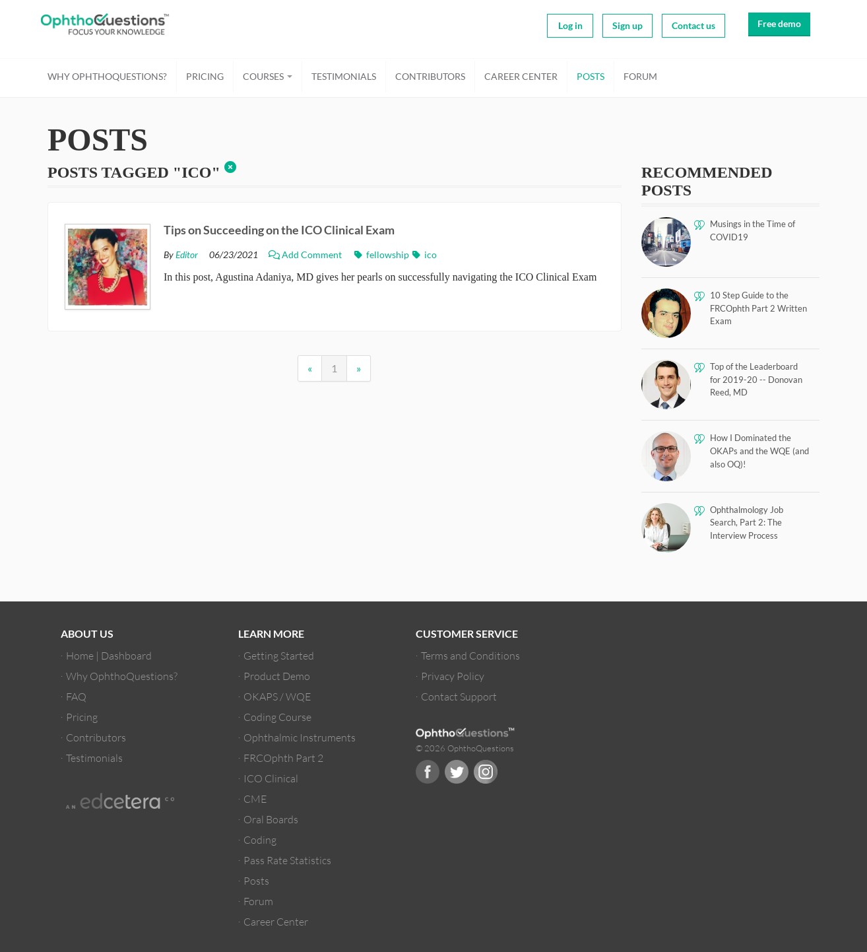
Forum (640, 76)
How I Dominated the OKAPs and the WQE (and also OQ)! (759, 450)
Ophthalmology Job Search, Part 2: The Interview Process (746, 522)
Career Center (521, 76)
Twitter (456, 772)
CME (255, 798)
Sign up (627, 25)
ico (424, 255)
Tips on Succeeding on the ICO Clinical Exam (279, 229)
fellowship (382, 255)
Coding (259, 839)
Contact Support (459, 696)
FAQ (76, 696)
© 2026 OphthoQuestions (465, 748)
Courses (267, 76)
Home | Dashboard (109, 655)
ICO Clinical (270, 778)
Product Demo (276, 675)
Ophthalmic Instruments (299, 737)
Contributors (430, 76)
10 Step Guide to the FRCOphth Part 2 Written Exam (758, 308)
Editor (187, 255)
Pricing (205, 76)
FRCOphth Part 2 (283, 757)
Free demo (779, 23)
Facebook (427, 772)
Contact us (693, 25)
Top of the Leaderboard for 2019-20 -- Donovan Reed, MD (756, 379)
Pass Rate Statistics (287, 860)
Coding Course (277, 716)
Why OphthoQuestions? (107, 76)
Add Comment (306, 255)
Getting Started (278, 655)
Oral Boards (270, 819)
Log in (570, 25)
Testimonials (343, 76)
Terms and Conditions (470, 655)
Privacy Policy (452, 675)
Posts (590, 76)
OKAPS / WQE (277, 696)
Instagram (486, 772)
